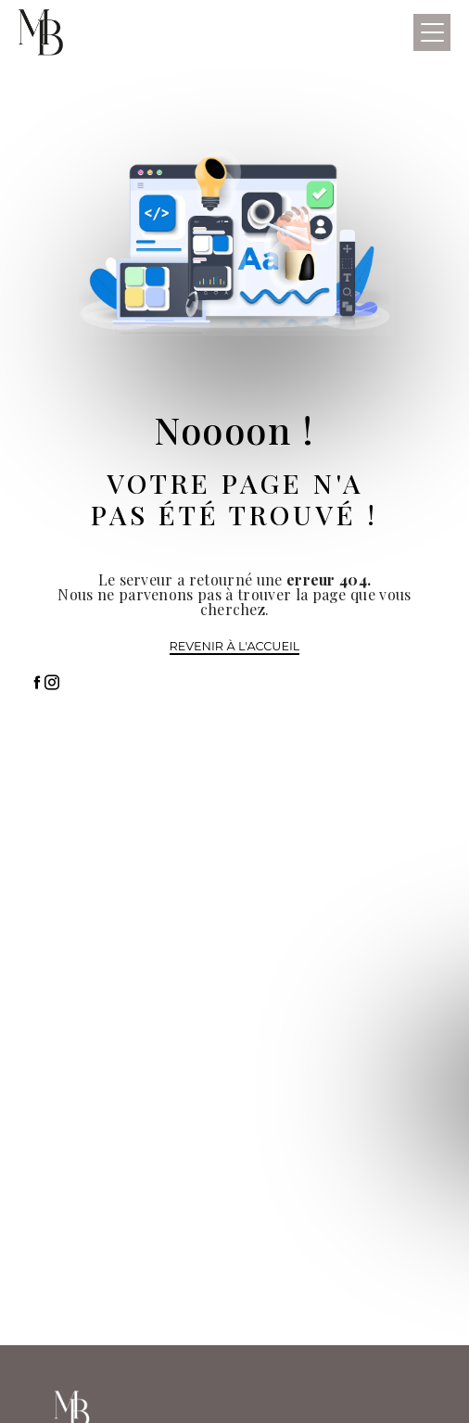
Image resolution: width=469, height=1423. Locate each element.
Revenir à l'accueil (235, 646)
